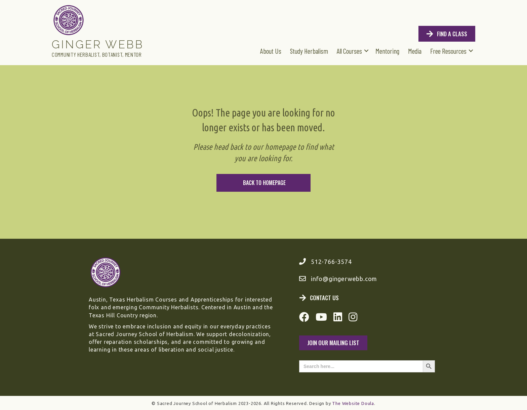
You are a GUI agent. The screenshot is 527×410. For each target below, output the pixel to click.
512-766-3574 (331, 261)
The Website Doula (353, 403)
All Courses (349, 51)
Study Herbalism (309, 51)
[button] (366, 50)
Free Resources (448, 51)
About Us (270, 51)
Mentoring (387, 51)
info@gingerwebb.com (344, 278)
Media (414, 51)
